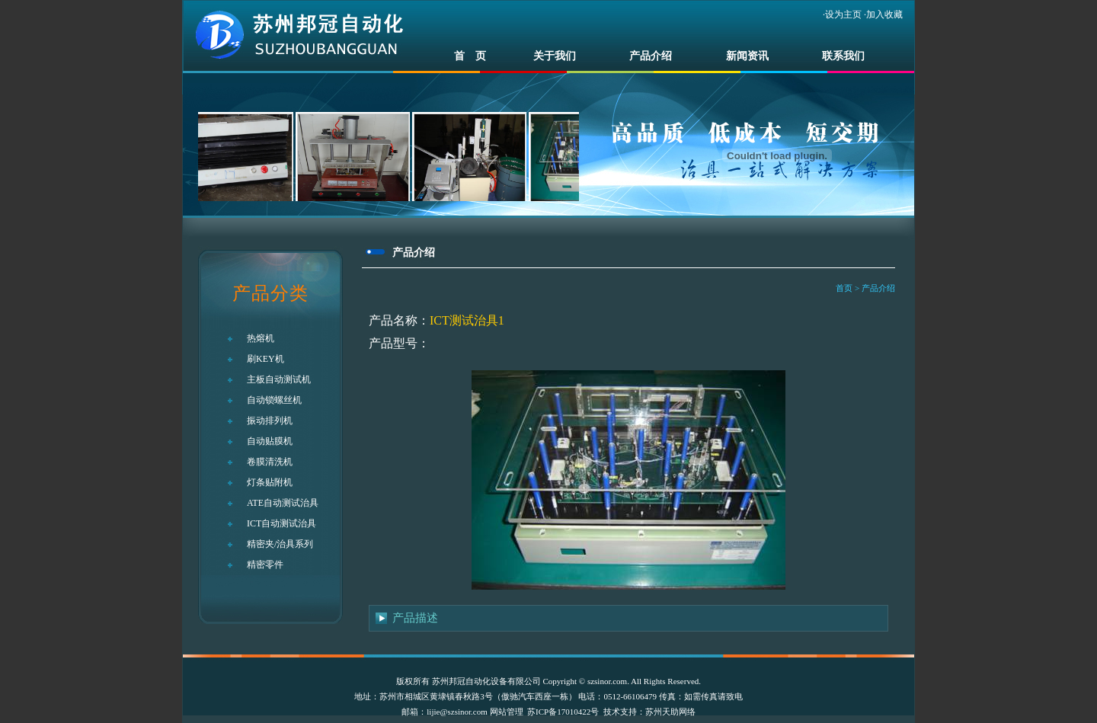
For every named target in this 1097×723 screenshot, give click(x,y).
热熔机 (260, 338)
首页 (844, 288)
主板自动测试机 (279, 379)
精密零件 (265, 564)
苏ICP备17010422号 (563, 711)
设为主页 (843, 14)
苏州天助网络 (670, 711)
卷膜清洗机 (270, 461)
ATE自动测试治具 (282, 502)
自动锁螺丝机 (274, 400)
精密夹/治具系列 (280, 544)
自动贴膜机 (270, 441)
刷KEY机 (265, 359)
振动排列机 (270, 420)
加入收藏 (884, 14)
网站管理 (506, 711)
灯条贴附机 (270, 482)
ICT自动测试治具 (281, 523)
